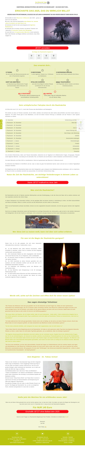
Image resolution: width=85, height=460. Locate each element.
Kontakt (70, 442)
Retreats (70, 437)
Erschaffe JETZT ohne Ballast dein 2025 (42, 411)
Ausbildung (71, 440)
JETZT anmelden (42, 48)
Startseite (65, 437)
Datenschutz (46, 442)
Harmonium (71, 439)
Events (66, 442)
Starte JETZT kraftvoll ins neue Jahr (42, 182)
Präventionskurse (63, 440)
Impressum (39, 442)
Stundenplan (64, 439)
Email (66, 416)
